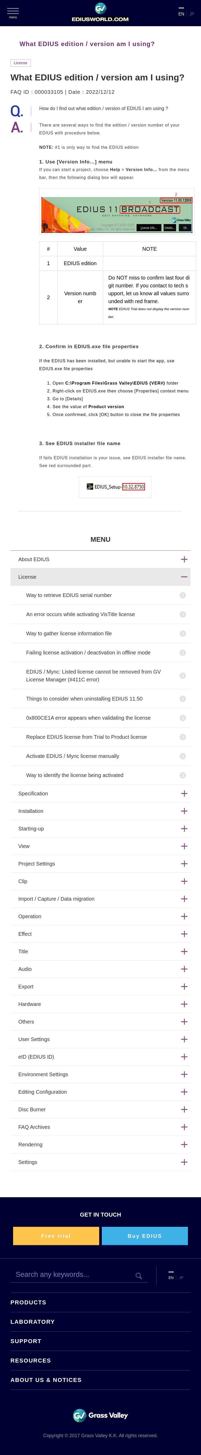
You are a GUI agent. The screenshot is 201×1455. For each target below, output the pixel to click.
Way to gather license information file (69, 633)
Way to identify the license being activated (75, 775)
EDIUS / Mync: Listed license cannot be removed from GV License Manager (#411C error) (93, 675)
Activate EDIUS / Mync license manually (72, 756)
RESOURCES (30, 1360)
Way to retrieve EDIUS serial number (69, 595)
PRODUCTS (28, 1302)
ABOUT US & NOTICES (46, 1380)
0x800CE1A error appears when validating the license (88, 718)
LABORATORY (32, 1322)
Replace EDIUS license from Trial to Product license (86, 737)
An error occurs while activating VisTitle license (80, 614)
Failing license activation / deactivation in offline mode (88, 652)
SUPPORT (26, 1341)
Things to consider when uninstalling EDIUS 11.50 (84, 699)
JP (191, 14)
